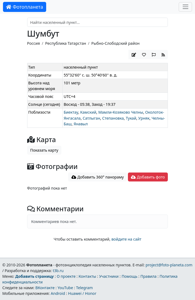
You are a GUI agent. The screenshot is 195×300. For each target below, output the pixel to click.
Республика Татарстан (65, 43)
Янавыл (81, 123)
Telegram (84, 287)
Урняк (143, 118)
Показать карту (44, 150)
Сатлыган (91, 118)
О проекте (66, 276)
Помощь (129, 276)
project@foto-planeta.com (169, 264)
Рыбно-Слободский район (115, 43)
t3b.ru (58, 270)
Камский (88, 112)
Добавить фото (148, 177)
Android (58, 293)
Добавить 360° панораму (97, 177)
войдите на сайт (126, 239)
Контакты (87, 276)
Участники (109, 276)
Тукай (131, 118)
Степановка (113, 118)
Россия (33, 43)
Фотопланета (24, 7)
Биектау (71, 112)
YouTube (65, 287)
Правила (148, 276)
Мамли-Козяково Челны (120, 112)
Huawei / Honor (82, 293)
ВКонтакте (45, 287)
